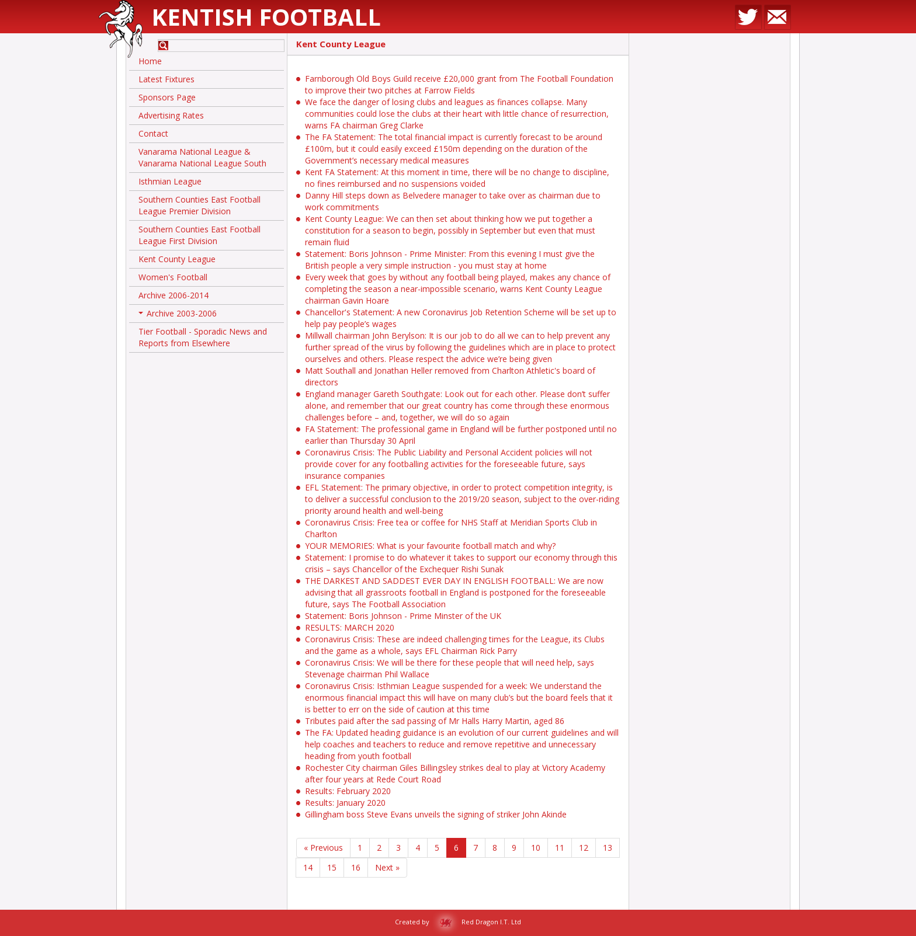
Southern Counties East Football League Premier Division (199, 205)
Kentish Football (266, 17)
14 (308, 867)
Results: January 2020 (345, 802)
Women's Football (172, 277)
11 (559, 847)
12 (583, 847)
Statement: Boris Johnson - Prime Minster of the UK (403, 615)
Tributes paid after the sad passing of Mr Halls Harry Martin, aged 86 (434, 720)
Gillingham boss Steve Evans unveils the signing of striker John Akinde (436, 814)
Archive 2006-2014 (173, 295)
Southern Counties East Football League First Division (199, 235)
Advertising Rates (171, 115)
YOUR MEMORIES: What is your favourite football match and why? (430, 545)
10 (535, 847)
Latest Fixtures (166, 79)
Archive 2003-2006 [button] (177, 315)
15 (331, 867)
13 (607, 847)
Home (150, 61)
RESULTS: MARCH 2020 (349, 627)
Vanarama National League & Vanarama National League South (202, 157)
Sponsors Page (167, 97)
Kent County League (177, 259)
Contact (153, 133)
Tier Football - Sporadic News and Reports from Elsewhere (202, 337)
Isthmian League (170, 181)
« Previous (323, 847)
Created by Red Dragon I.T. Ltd (458, 921)
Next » (387, 867)
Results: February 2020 (348, 790)
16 (355, 867)
